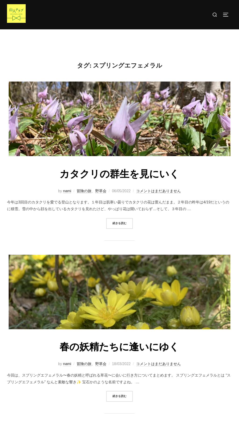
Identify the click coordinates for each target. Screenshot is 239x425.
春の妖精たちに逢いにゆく (119, 356)
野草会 (100, 200)
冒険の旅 (84, 200)
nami (67, 200)
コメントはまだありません (158, 200)
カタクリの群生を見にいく (119, 183)
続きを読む (122, 232)
